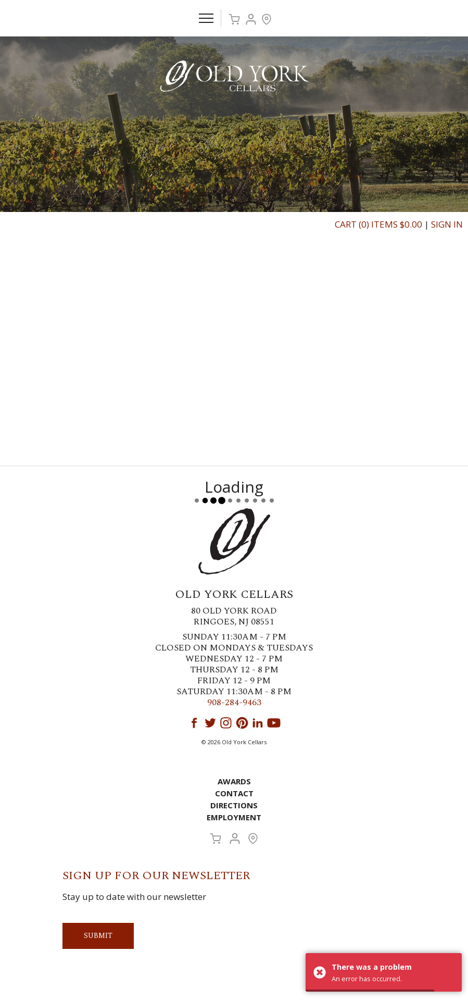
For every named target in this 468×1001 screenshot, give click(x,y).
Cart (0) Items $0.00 (378, 224)
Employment (234, 817)
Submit (98, 935)
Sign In (447, 224)
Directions (234, 805)
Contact (234, 793)
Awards (234, 781)
